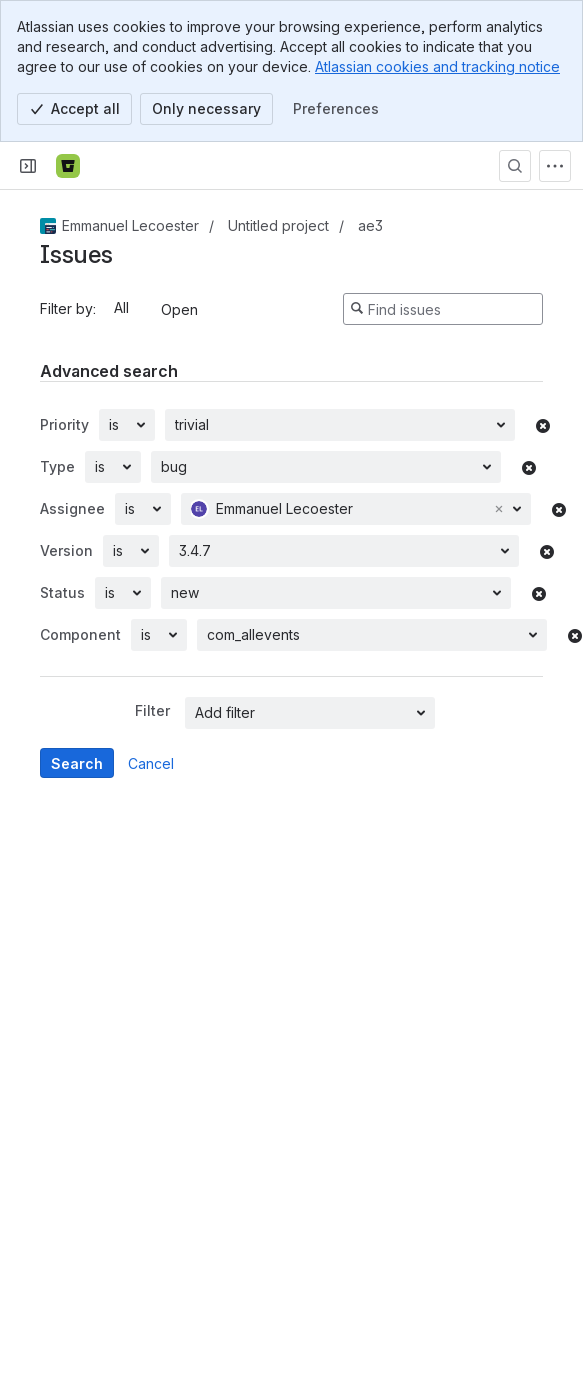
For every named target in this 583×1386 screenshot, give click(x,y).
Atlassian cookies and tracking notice (437, 66)
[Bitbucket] (68, 166)
